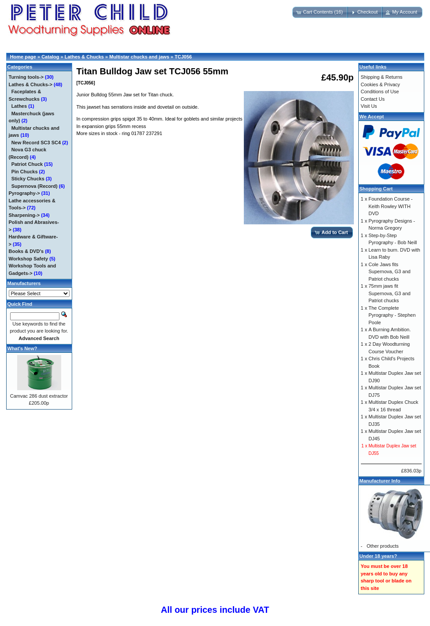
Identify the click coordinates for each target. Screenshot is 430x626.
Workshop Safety (28, 258)
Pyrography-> (24, 193)
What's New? (22, 348)
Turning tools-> (26, 77)
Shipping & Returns (382, 77)
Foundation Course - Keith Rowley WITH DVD (390, 206)
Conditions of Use (380, 91)
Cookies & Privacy (380, 84)
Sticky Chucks (27, 178)
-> (30, 84)
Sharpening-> (24, 215)
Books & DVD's (26, 251)
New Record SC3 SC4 (36, 142)
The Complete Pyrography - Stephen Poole (391, 315)
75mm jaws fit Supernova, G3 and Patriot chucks (389, 293)
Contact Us (373, 99)
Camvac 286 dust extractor (39, 396)
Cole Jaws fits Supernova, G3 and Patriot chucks (389, 272)
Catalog (50, 56)
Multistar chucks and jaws (139, 56)
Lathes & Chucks (84, 56)
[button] (320, 12)
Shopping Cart (376, 188)
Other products (383, 546)
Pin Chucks (24, 171)
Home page (23, 56)
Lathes (19, 106)
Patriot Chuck (27, 164)
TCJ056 (183, 56)
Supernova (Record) (34, 186)
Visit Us (369, 106)
